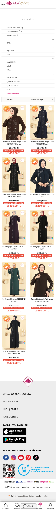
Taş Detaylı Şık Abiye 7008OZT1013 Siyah (42, 248)
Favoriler (17, 505)
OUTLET (9, 89)
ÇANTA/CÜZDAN (13, 81)
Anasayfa (5, 505)
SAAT (9, 54)
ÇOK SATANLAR (13, 85)
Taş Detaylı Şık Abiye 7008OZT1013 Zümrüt (14, 300)
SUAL (8, 70)
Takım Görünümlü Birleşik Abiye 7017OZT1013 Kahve (14, 143)
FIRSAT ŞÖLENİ (12, 35)
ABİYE (9, 66)
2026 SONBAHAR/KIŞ (15, 27)
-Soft (12, 496)
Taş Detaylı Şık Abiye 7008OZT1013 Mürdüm (14, 248)
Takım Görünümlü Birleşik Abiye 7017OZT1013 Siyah (14, 195)
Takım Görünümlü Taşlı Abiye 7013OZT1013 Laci (14, 352)
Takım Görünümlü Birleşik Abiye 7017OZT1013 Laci (42, 143)
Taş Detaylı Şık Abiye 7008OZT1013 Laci (42, 195)
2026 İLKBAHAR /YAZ (15, 31)
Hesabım (50, 505)
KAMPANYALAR (13, 93)
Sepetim (39, 505)
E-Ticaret (19, 496)
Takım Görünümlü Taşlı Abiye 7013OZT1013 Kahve (42, 300)
